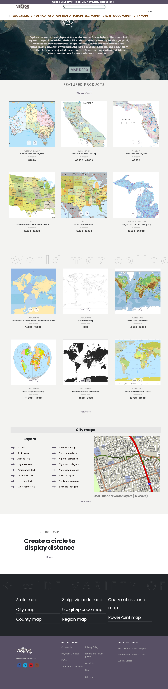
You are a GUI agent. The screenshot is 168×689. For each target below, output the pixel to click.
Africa (41, 15)
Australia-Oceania (32, 151)
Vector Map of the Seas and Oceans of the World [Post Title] (33, 320)
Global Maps (22, 15)
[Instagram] (37, 665)
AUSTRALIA (63, 15)
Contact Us (66, 647)
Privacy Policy (91, 647)
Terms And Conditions (72, 666)
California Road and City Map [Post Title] (84, 153)
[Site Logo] (22, 7)
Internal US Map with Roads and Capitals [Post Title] (32, 224)
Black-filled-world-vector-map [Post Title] (85, 391)
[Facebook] (19, 665)
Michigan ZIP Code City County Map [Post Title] (136, 224)
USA (32, 222)
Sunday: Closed (125, 660)
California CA (84, 151)
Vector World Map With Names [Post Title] (138, 391)
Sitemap (89, 677)
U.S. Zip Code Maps (116, 15)
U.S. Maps (92, 15)
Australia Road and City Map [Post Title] (32, 153)
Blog (87, 670)
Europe (78, 15)
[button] (64, 7)
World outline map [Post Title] (86, 320)
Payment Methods (70, 653)
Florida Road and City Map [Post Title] (136, 153)
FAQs (63, 660)
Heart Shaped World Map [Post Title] (33, 391)
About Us (89, 663)
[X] (25, 665)
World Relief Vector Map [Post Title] (137, 320)
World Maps (33, 318)
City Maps (141, 15)
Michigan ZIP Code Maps (136, 222)
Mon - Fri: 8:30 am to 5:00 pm (132, 648)
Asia (51, 15)
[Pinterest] (31, 665)
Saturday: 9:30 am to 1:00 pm (131, 654)
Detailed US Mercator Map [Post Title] (84, 224)
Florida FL (136, 151)
